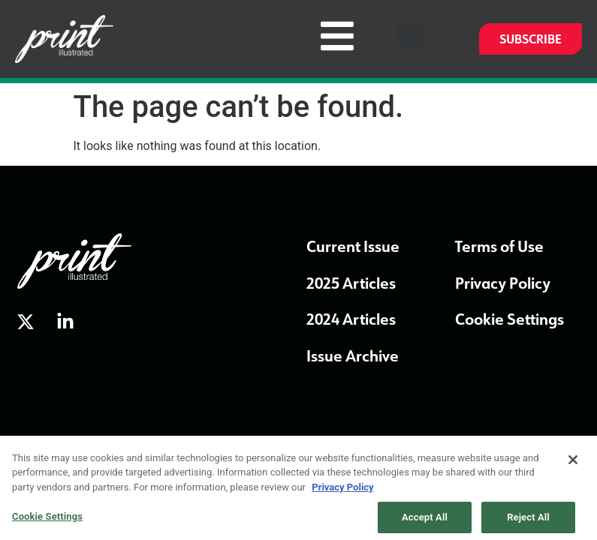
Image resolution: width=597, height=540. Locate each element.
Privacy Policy (502, 282)
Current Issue (353, 246)
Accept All (425, 521)
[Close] (572, 464)
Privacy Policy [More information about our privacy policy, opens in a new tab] (342, 491)
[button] (410, 34)
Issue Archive (352, 355)
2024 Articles (351, 318)
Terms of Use (499, 246)
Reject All (528, 521)
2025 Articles (351, 282)
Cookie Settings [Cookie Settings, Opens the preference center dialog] (47, 520)
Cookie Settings (509, 318)
